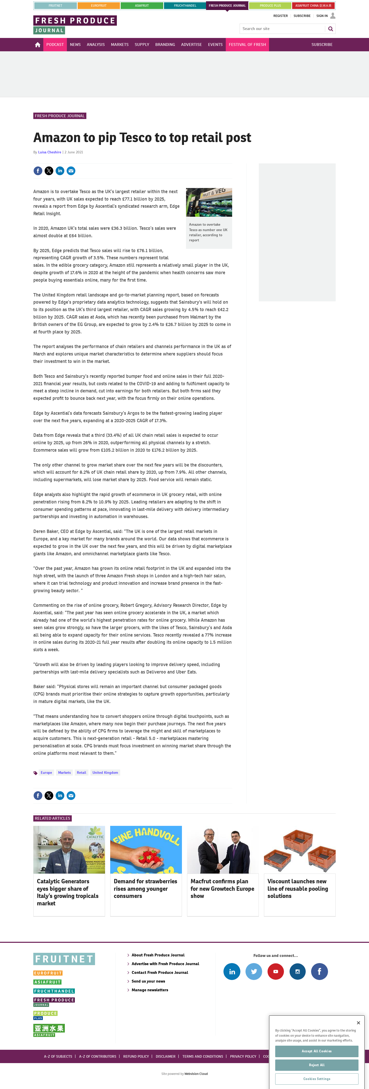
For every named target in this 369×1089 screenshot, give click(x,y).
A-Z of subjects (58, 1056)
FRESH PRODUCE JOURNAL (227, 6)
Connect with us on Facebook (319, 971)
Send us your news (148, 981)
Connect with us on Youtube (275, 971)
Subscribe (302, 16)
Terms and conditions (202, 1056)
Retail (81, 772)
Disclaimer (166, 1056)
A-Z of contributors (97, 1056)
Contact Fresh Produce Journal (160, 972)
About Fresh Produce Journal (158, 955)
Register (280, 16)
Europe (46, 772)
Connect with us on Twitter (253, 971)
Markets (64, 772)
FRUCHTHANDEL (185, 6)
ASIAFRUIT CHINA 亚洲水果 (313, 6)
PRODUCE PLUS (270, 6)
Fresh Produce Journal (60, 115)
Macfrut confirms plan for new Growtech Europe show (222, 888)
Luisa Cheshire (49, 152)
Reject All (317, 1080)
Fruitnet (55, 6)
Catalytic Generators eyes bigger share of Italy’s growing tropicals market (68, 892)
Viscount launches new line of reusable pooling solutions (298, 888)
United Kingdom (105, 772)
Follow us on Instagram (297, 971)
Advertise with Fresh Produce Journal (165, 963)
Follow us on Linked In (231, 971)
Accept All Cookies (317, 1067)
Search (330, 29)
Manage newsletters (150, 990)
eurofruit (99, 6)
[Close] (358, 1038)
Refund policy (136, 1056)
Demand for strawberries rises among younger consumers (145, 888)
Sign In (322, 16)
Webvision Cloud (196, 1074)
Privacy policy (243, 1056)
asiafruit (142, 6)
